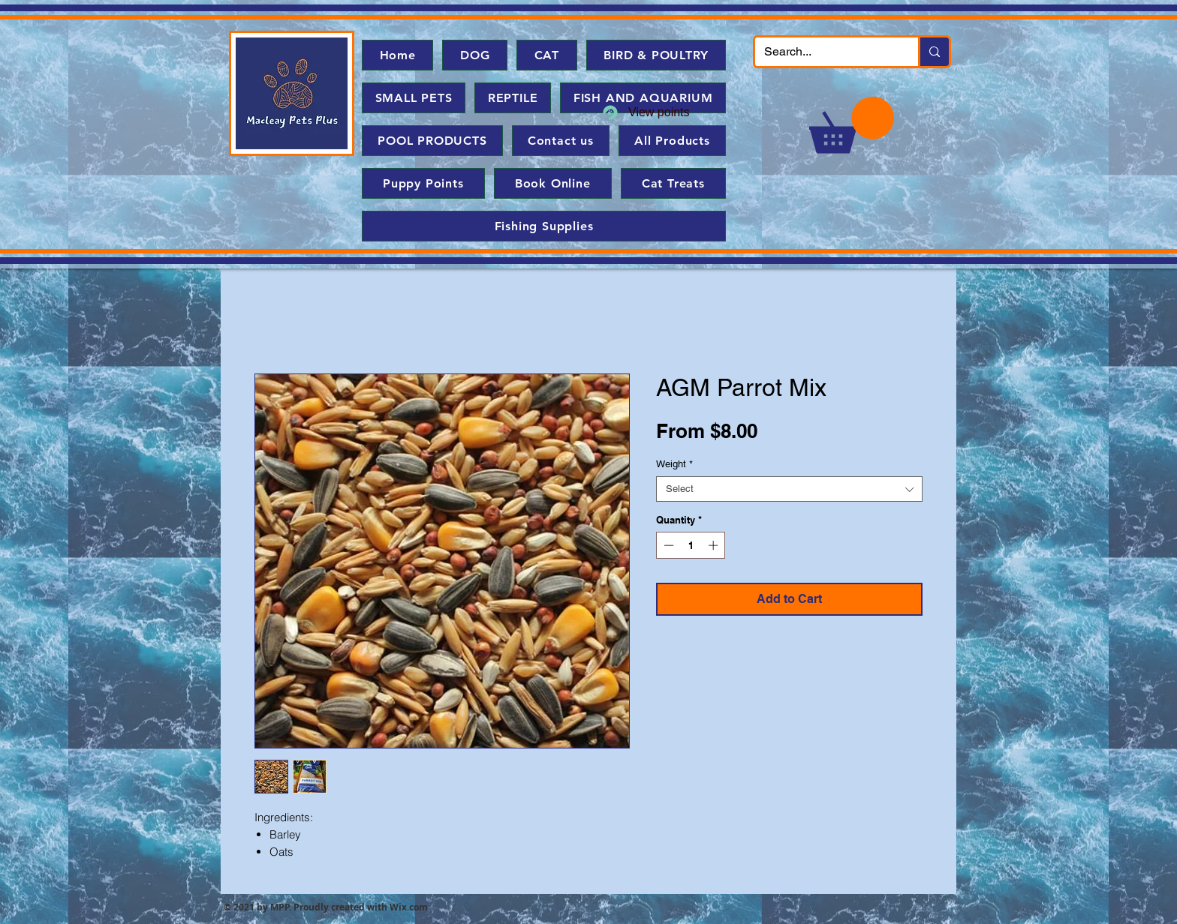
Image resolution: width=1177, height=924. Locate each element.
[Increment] (715, 545)
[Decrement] (667, 545)
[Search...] (825, 52)
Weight (674, 464)
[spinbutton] (691, 545)
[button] (851, 125)
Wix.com (409, 907)
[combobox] (789, 489)
